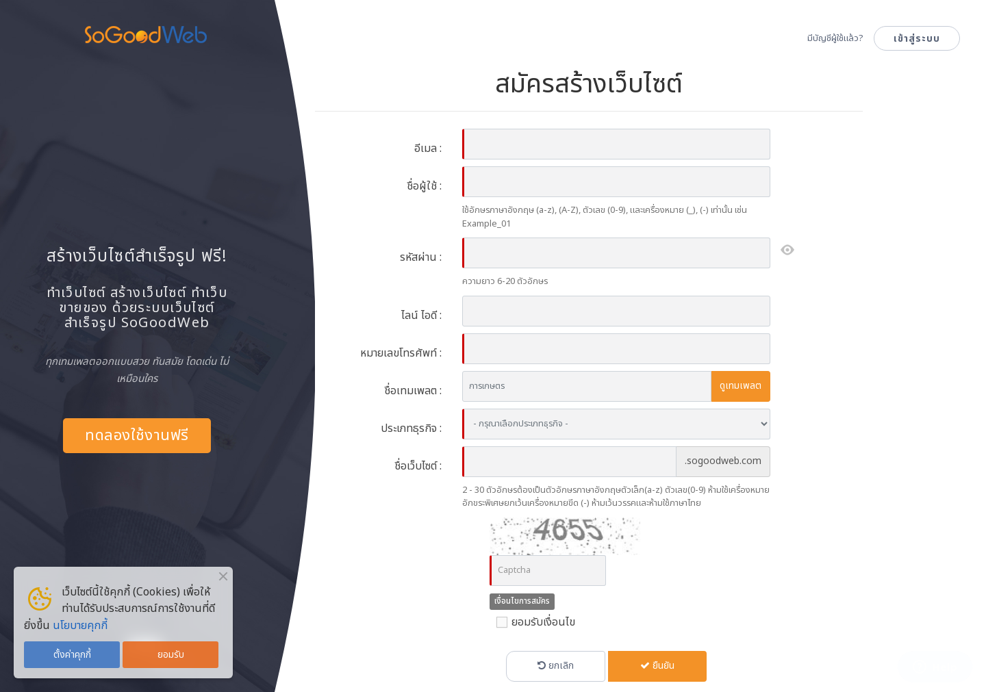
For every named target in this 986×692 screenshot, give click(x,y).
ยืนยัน (657, 665)
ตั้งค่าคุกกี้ (72, 655)
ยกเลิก (556, 665)
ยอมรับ (170, 655)
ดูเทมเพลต (740, 386)
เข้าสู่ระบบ (917, 38)
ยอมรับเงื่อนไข (532, 622)
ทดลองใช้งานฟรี (136, 435)
